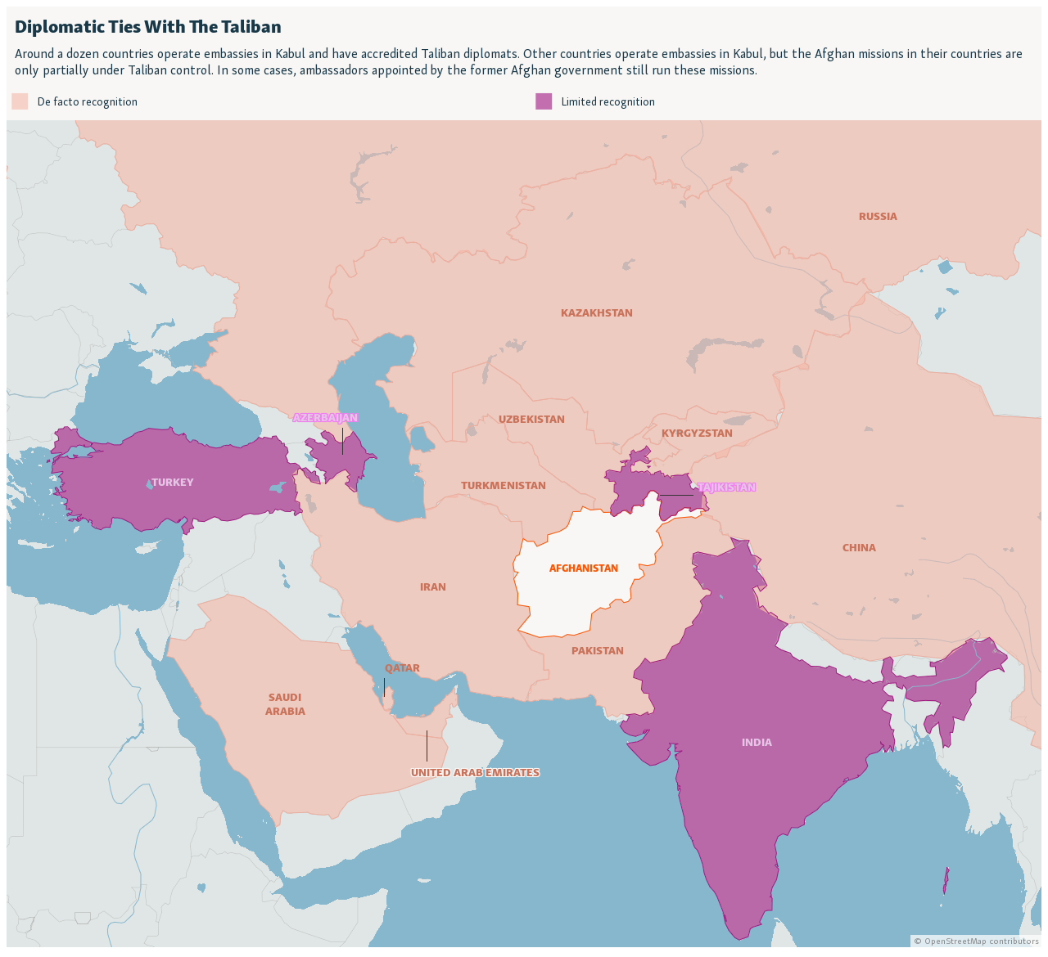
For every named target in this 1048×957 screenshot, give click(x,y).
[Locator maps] (524, 477)
